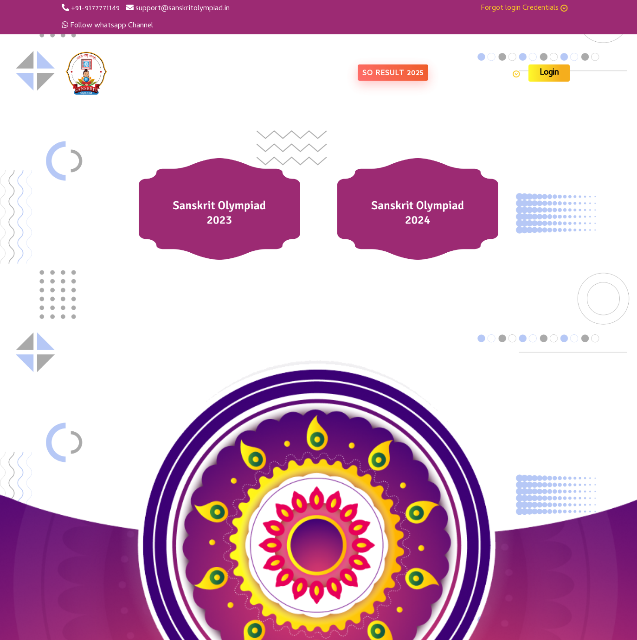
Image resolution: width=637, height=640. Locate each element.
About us (278, 74)
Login (549, 73)
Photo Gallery (327, 74)
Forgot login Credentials (524, 8)
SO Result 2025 (393, 74)
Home (243, 74)
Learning (502, 74)
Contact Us (454, 74)
